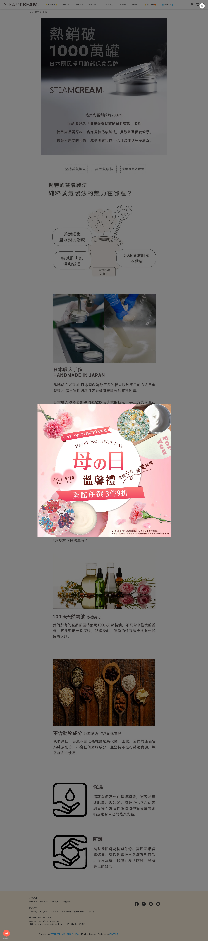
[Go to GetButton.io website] (6, 938)
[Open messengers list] (6, 933)
